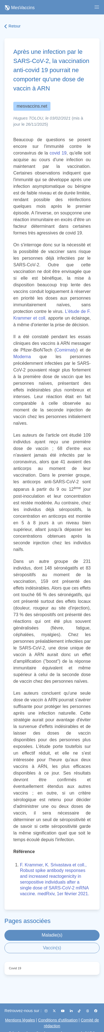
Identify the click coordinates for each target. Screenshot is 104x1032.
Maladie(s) (52, 935)
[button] (97, 7)
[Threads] (88, 1011)
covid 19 (58, 153)
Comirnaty (66, 350)
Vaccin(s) (52, 947)
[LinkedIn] (72, 1011)
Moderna (22, 356)
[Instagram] (46, 1011)
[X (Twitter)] (54, 1011)
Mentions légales (20, 1020)
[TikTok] (80, 1011)
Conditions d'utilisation (58, 1020)
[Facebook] (96, 1011)
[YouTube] (63, 1011)
